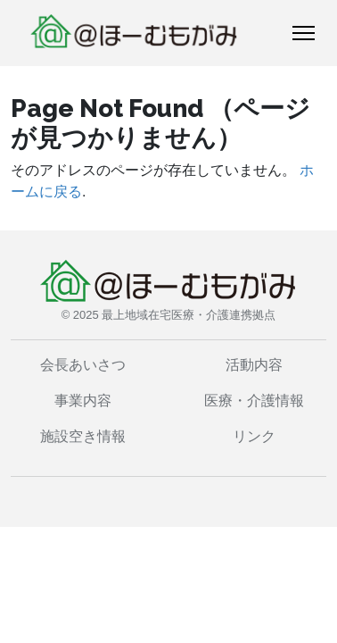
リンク (254, 436)
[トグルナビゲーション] (303, 33)
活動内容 (254, 364)
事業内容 (82, 400)
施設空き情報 (83, 436)
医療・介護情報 (254, 400)
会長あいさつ (83, 364)
